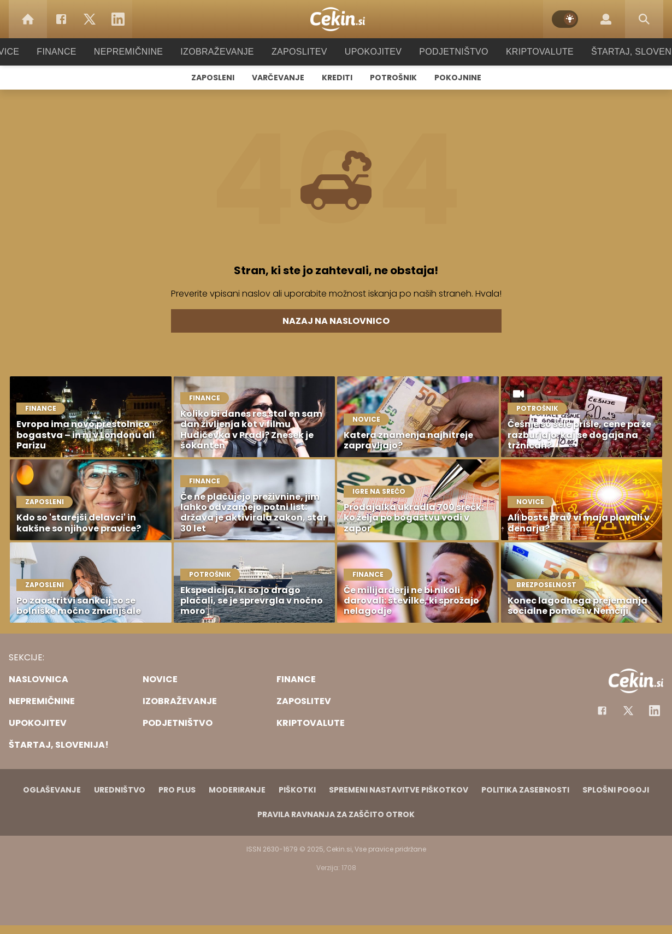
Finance (71, 51)
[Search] (644, 19)
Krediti (337, 77)
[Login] (606, 19)
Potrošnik (393, 77)
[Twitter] (89, 19)
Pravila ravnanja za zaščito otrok (336, 814)
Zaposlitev (299, 51)
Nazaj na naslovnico (336, 321)
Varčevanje (278, 77)
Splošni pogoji (615, 789)
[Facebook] (61, 19)
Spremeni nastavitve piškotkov (398, 789)
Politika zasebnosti (525, 789)
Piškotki (297, 789)
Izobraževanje (222, 51)
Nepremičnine (139, 51)
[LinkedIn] (118, 19)
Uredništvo (119, 789)
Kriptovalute (529, 51)
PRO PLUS (177, 789)
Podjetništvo (446, 51)
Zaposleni (212, 77)
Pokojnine (457, 77)
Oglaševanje (52, 789)
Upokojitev (370, 51)
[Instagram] (654, 710)
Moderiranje (237, 789)
